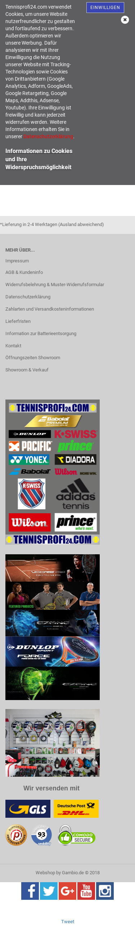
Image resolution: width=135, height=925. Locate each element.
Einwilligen (105, 7)
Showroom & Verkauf (27, 370)
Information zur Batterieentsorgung (40, 333)
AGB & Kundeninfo (24, 272)
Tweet (67, 921)
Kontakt (13, 345)
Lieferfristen (18, 321)
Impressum (17, 260)
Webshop (45, 872)
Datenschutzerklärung (27, 296)
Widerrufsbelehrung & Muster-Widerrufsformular (54, 284)
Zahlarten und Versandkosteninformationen (49, 309)
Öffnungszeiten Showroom (32, 357)
